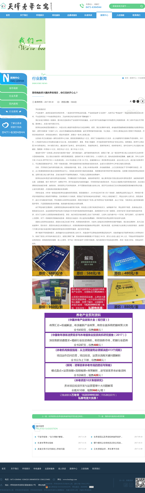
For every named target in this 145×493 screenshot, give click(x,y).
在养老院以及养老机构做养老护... (108, 437)
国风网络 (84, 487)
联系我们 (136, 15)
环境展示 (40, 15)
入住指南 (120, 15)
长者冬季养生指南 (45, 443)
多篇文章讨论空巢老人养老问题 (51, 449)
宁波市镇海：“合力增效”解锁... (51, 437)
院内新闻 (13, 103)
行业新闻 (13, 111)
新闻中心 (104, 15)
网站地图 (42, 485)
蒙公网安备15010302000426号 (60, 487)
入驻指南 (85, 469)
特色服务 (56, 15)
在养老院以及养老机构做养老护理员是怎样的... (63, 416)
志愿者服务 (72, 15)
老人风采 (62, 469)
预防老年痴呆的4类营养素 (111, 416)
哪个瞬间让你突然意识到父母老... (108, 443)
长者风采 (88, 15)
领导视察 (13, 88)
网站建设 (75, 487)
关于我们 (24, 15)
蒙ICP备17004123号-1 (82, 484)
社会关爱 (13, 96)
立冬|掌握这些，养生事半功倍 (106, 449)
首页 (8, 15)
